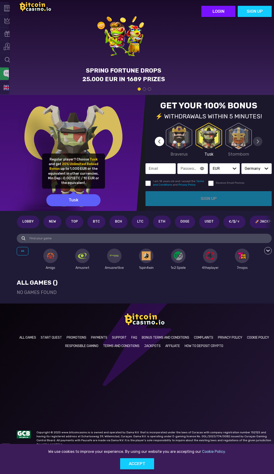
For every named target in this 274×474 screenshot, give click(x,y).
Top (74, 222)
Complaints (203, 338)
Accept (137, 463)
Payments (99, 338)
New (52, 222)
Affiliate (172, 346)
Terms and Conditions (121, 346)
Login (218, 6)
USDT (209, 222)
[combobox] (7, 60)
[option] (50, 259)
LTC (140, 222)
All (22, 251)
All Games (27, 338)
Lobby (28, 222)
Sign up (255, 6)
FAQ (134, 338)
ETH (162, 222)
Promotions (76, 338)
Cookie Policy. (214, 451)
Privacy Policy (187, 184)
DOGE (184, 222)
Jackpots (152, 346)
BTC (96, 222)
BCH (118, 222)
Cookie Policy (258, 338)
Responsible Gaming (81, 346)
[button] (234, 169)
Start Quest (51, 338)
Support (119, 338)
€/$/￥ (234, 222)
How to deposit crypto (204, 346)
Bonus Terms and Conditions (165, 338)
